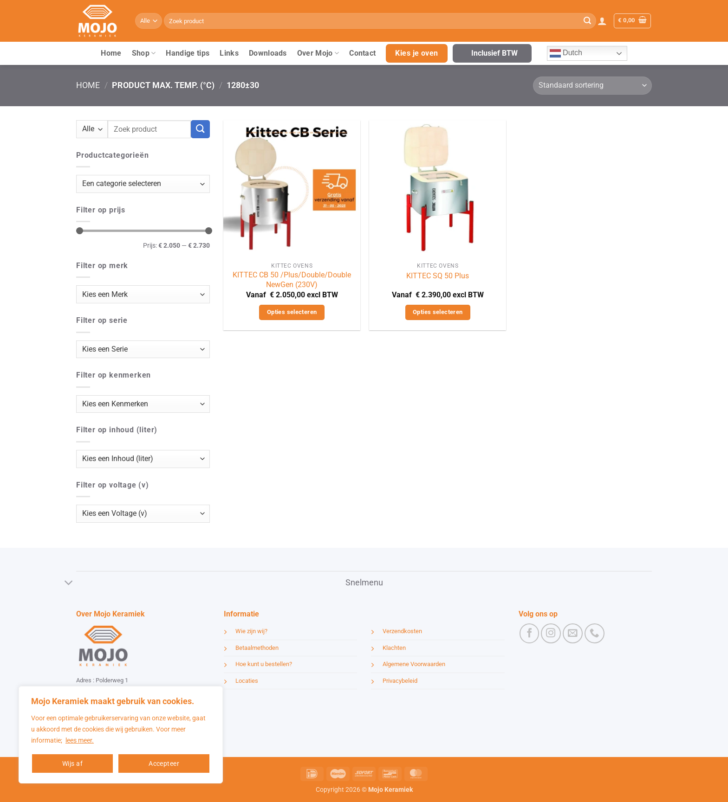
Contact (362, 53)
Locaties (246, 680)
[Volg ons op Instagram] (551, 633)
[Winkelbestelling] (592, 86)
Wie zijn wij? (251, 631)
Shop (144, 53)
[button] (602, 21)
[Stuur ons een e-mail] (573, 633)
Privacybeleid (400, 680)
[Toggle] (69, 584)
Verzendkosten (402, 631)
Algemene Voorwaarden (414, 664)
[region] (121, 734)
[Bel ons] (594, 633)
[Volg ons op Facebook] (530, 633)
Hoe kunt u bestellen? (263, 664)
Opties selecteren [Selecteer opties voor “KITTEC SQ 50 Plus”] (438, 311)
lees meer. (79, 740)
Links (229, 53)
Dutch (566, 53)
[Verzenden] (587, 21)
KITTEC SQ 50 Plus (437, 275)
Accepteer (164, 763)
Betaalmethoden (257, 647)
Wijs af (72, 763)
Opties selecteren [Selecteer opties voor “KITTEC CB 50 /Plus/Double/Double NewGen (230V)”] (292, 311)
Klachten (394, 647)
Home (111, 53)
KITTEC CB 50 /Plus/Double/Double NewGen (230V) (292, 279)
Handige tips (187, 53)
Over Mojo (318, 53)
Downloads (268, 53)
